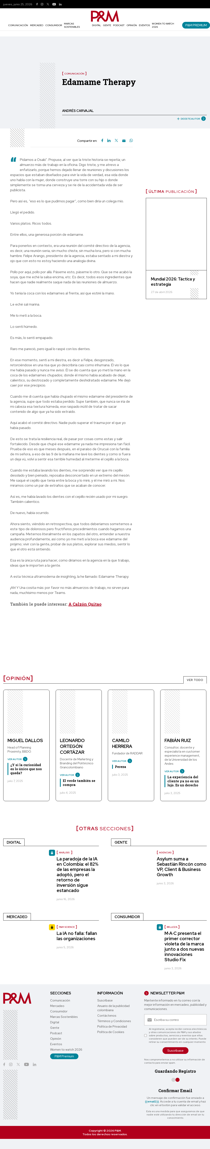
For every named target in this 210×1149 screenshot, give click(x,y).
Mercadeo (36, 25)
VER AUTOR (16, 759)
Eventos (144, 25)
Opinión (132, 25)
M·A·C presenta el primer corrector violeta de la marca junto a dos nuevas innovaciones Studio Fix (184, 946)
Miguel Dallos (25, 740)
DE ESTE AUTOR (190, 118)
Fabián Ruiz (178, 740)
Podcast (118, 25)
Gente (107, 25)
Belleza (172, 927)
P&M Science (67, 927)
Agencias (165, 852)
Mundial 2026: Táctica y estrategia (173, 281)
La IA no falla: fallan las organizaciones (77, 936)
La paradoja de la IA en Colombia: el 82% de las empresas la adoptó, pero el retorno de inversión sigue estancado (78, 874)
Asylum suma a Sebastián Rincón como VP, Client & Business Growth (181, 867)
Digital (96, 25)
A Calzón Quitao (85, 604)
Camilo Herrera (122, 743)
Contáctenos (106, 1016)
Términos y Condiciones (114, 1021)
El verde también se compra (79, 782)
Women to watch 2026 (66, 1050)
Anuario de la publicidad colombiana (113, 1008)
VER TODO (195, 680)
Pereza (120, 767)
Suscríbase (105, 1000)
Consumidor (53, 25)
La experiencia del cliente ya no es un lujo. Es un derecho (183, 781)
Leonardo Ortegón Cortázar (72, 746)
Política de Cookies (110, 1032)
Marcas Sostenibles (72, 25)
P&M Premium (196, 25)
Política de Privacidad (112, 1027)
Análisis (64, 852)
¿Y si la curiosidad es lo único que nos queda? (26, 769)
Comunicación (18, 25)
